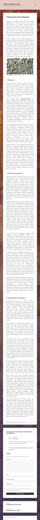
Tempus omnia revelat (11, 4)
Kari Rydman (15, 437)
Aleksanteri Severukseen (25, 233)
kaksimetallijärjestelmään (25, 98)
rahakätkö (8, 22)
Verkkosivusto (9, 483)
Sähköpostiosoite (10, 479)
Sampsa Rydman (15, 422)
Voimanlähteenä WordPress (11, 517)
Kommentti (9, 459)
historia (21, 422)
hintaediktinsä (20, 384)
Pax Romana (8, 201)
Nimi (7, 474)
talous (24, 422)
